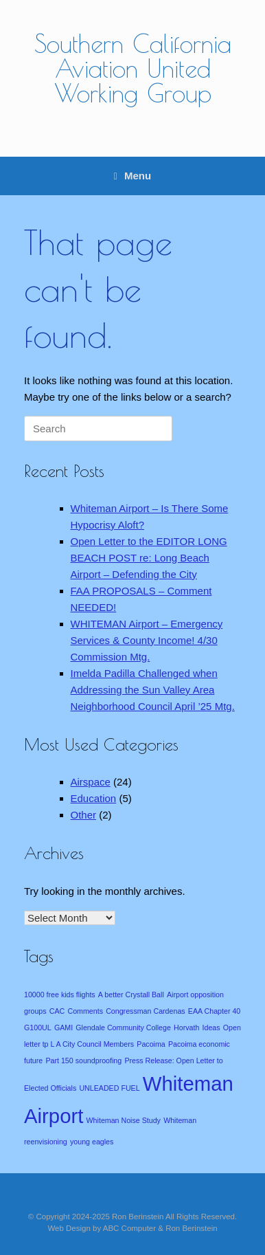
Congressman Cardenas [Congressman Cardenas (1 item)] (145, 1011)
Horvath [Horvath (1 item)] (186, 1027)
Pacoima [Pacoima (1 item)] (151, 1044)
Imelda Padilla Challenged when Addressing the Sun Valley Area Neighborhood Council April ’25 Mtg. (153, 689)
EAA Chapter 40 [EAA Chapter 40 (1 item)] (214, 1011)
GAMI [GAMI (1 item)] (63, 1027)
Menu (132, 175)
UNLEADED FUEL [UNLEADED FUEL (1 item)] (109, 1088)
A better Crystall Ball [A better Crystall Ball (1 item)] (131, 994)
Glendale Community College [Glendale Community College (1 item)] (123, 1027)
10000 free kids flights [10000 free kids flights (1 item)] (59, 994)
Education (94, 798)
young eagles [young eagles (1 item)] (91, 1141)
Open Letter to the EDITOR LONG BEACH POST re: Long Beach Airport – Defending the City (149, 557)
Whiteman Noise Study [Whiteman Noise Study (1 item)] (124, 1120)
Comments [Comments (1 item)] (85, 1011)
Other (84, 815)
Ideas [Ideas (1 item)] (211, 1027)
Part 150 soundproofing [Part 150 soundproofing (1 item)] (83, 1060)
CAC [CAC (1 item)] (57, 1011)
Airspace (91, 782)
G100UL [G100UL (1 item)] (37, 1027)
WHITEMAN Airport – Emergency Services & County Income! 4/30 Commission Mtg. (147, 640)
